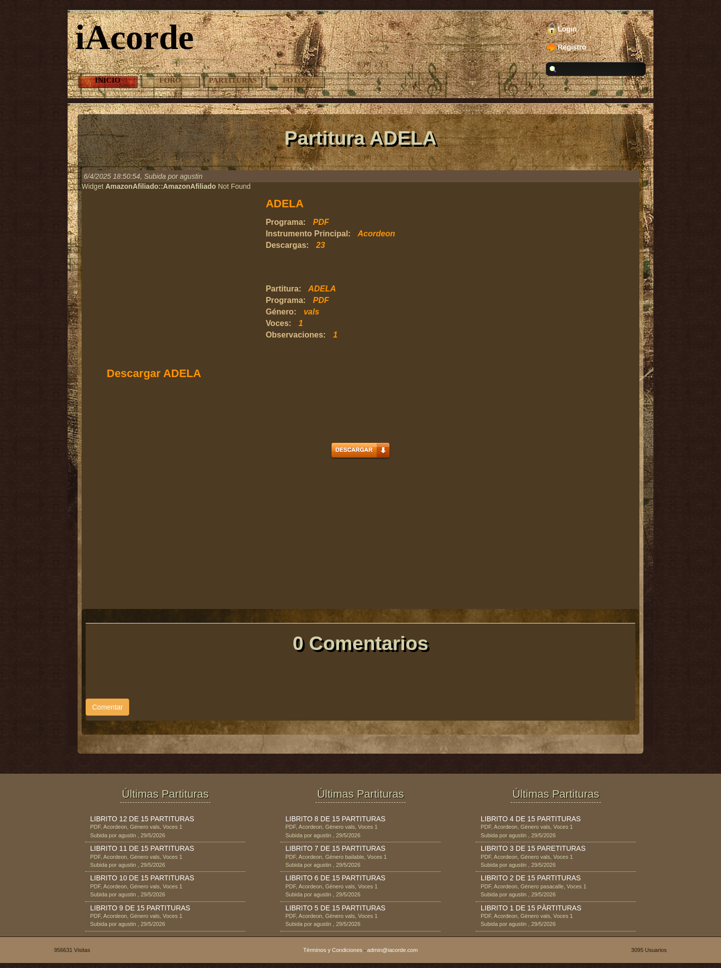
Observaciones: (296, 335)
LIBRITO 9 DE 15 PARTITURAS (140, 908)
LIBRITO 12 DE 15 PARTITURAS (142, 819)
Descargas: (287, 245)
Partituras (233, 80)
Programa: (286, 222)
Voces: (278, 323)
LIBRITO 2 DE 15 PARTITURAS (531, 878)
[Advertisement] (383, 267)
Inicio (108, 80)
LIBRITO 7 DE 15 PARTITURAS (335, 848)
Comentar (107, 707)
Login (567, 29)
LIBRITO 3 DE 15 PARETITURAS (533, 848)
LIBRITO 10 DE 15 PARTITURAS (142, 878)
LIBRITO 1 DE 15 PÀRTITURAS (531, 908)
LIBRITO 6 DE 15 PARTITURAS (335, 878)
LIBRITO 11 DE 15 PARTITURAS (142, 848)
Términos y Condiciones (333, 950)
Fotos (295, 80)
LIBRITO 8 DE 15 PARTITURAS (335, 819)
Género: (281, 311)
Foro (170, 80)
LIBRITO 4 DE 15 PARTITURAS (531, 819)
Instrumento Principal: (308, 233)
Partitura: (283, 288)
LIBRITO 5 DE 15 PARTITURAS (335, 908)
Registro (572, 47)
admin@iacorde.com (392, 950)
